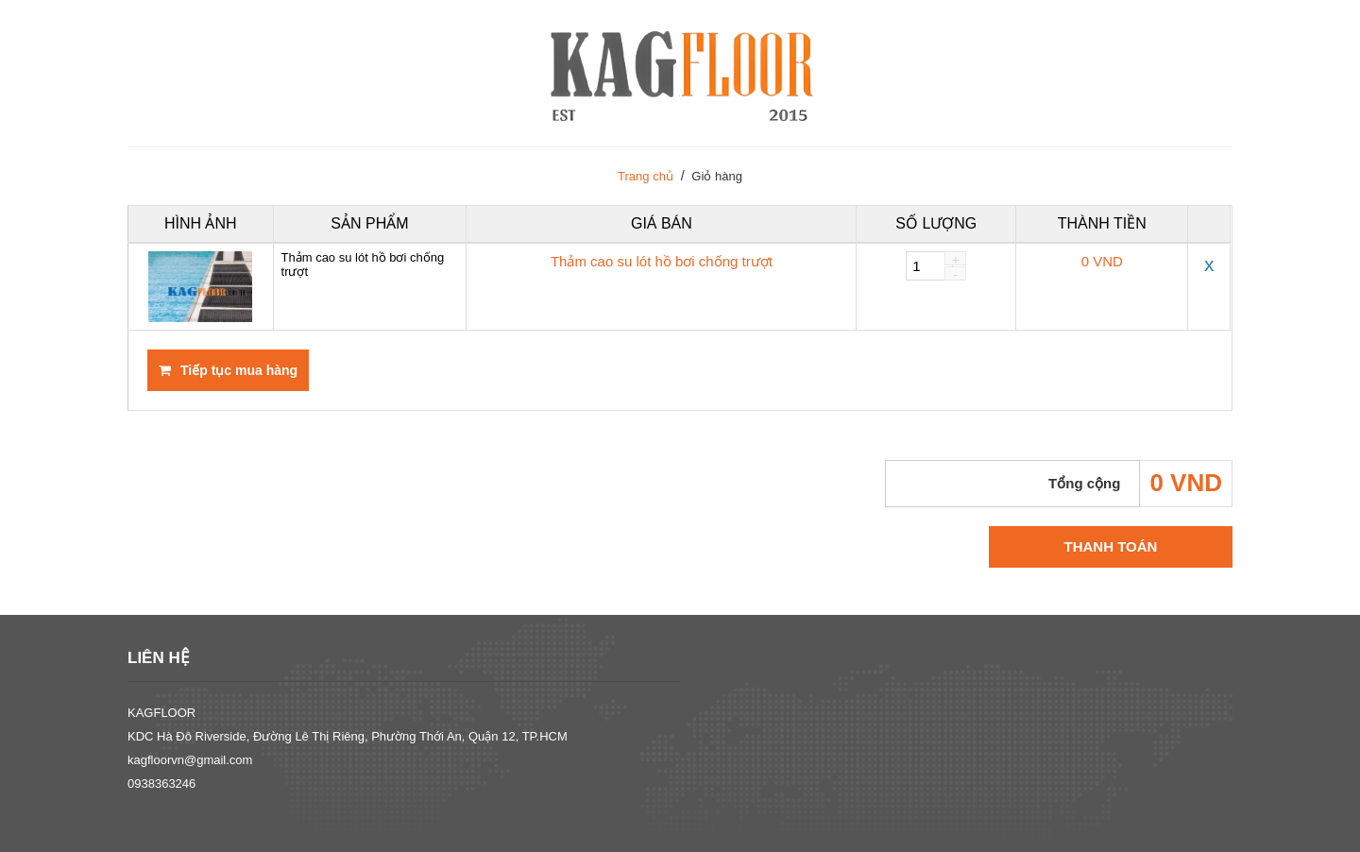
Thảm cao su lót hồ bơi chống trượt (363, 264)
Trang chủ (645, 176)
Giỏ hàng (716, 176)
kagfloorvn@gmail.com (190, 760)
